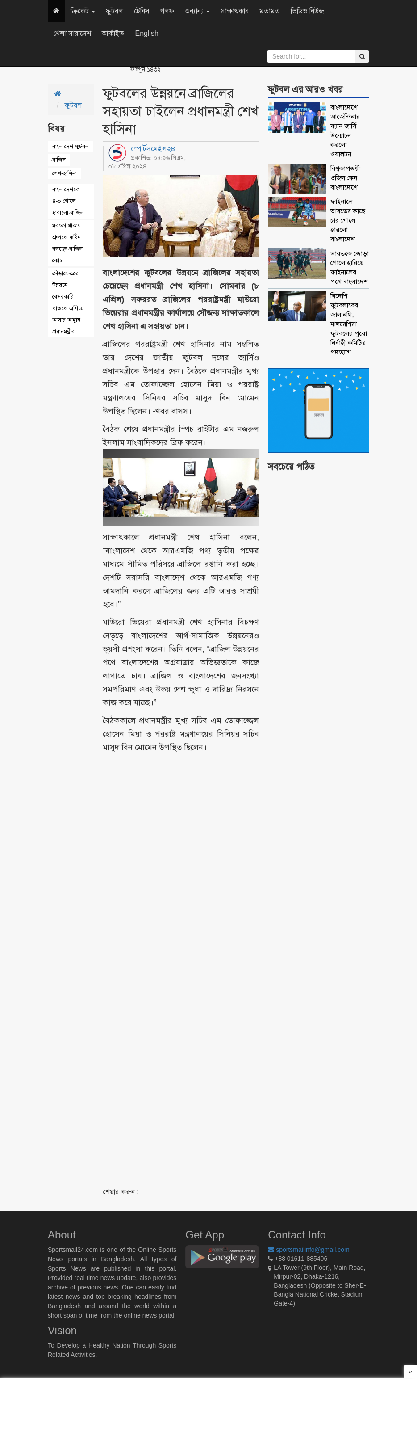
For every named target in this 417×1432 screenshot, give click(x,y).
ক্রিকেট (83, 11)
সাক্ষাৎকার (235, 11)
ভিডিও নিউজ (307, 11)
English (146, 33)
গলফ (167, 11)
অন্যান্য (197, 11)
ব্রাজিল (59, 159)
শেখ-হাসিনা (64, 173)
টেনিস (142, 11)
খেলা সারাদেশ (72, 33)
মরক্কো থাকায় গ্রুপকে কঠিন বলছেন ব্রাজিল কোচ (67, 243)
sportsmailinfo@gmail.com (308, 1249)
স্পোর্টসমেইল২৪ (153, 148)
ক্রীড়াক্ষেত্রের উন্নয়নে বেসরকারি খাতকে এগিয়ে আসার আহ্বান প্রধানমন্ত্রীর (67, 302)
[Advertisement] (207, 954)
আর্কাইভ (113, 33)
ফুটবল (114, 11)
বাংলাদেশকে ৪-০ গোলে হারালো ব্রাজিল (67, 201)
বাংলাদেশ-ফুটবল (70, 146)
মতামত (269, 11)
